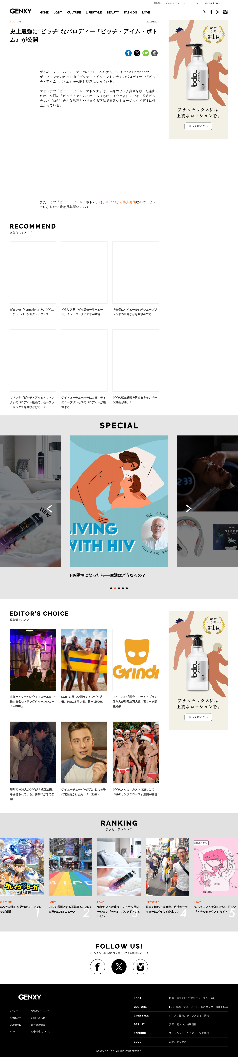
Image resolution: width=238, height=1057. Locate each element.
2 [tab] (115, 588)
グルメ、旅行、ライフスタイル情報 (171, 1015)
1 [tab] (111, 588)
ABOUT (208, 3)
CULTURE (74, 12)
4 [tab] (123, 588)
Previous (49, 509)
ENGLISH (219, 3)
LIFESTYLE (94, 12)
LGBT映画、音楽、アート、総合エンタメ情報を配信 (181, 1007)
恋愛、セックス (160, 1042)
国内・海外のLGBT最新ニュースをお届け (175, 998)
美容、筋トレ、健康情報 (165, 1024)
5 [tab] (127, 588)
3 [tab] (119, 588)
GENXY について (29, 1011)
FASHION (130, 12)
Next (189, 509)
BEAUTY (113, 12)
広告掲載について (30, 1031)
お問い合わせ (27, 1018)
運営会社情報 (27, 1024)
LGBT (58, 12)
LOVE (146, 12)
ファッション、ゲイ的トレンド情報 (171, 1033)
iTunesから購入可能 (121, 202)
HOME (44, 12)
